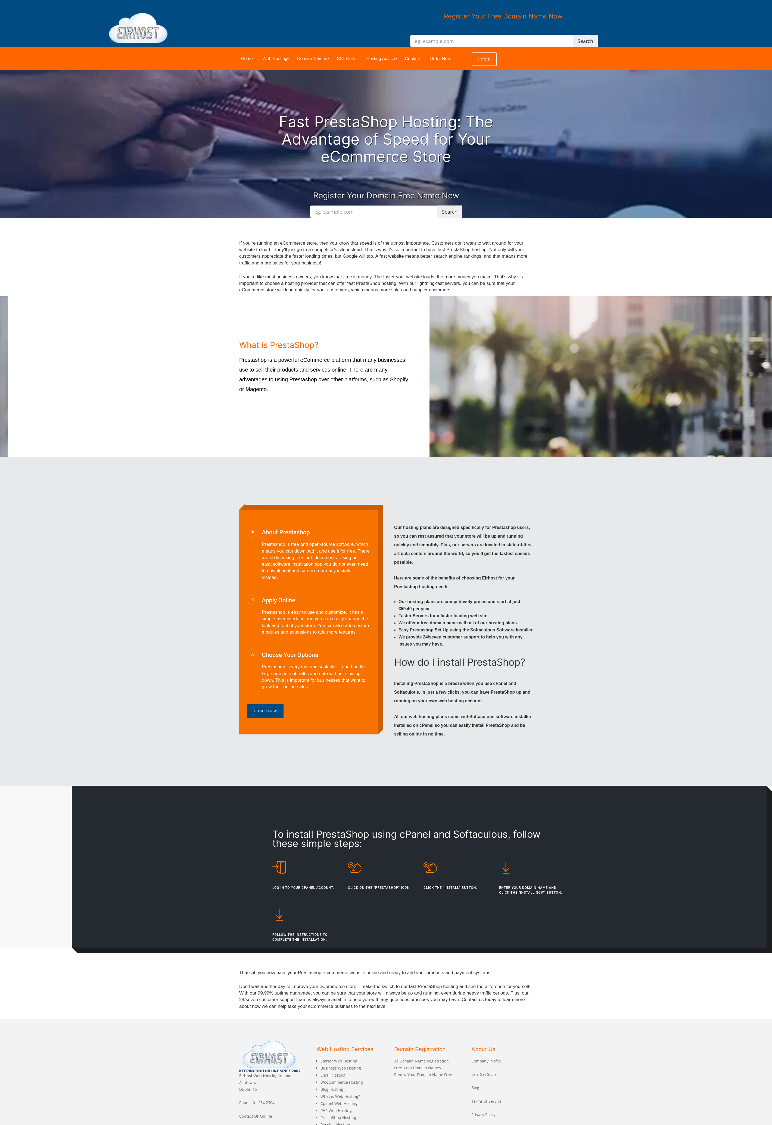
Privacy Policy (483, 1114)
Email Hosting (332, 1075)
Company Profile (486, 1061)
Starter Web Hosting (338, 1061)
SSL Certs (346, 59)
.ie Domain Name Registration (421, 1061)
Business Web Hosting (340, 1068)
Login (484, 59)
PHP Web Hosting (336, 1110)
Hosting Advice (380, 59)
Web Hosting (275, 59)
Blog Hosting (331, 1089)
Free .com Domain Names (417, 1067)
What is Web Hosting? (340, 1096)
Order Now (440, 59)
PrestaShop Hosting (338, 1117)
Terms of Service (486, 1101)
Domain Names (312, 59)
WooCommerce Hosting (341, 1082)
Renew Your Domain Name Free (423, 1074)
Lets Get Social (484, 1074)
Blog (475, 1087)
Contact (412, 59)
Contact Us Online (255, 1116)
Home (247, 59)
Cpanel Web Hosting (338, 1103)
